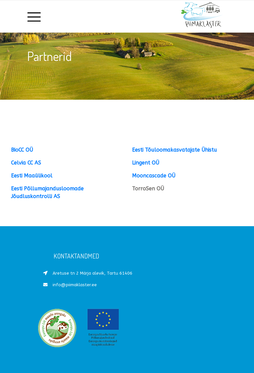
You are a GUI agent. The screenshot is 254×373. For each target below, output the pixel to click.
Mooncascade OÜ (153, 176)
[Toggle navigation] (34, 16)
